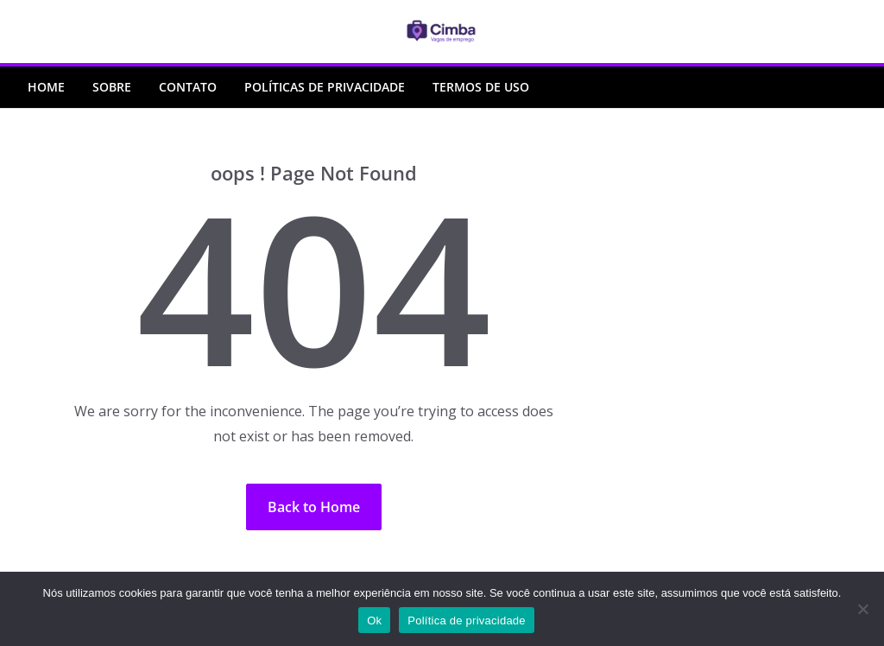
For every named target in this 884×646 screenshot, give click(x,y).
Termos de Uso (481, 87)
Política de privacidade (466, 620)
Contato (188, 87)
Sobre (111, 87)
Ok (374, 620)
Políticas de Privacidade (324, 87)
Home (46, 87)
